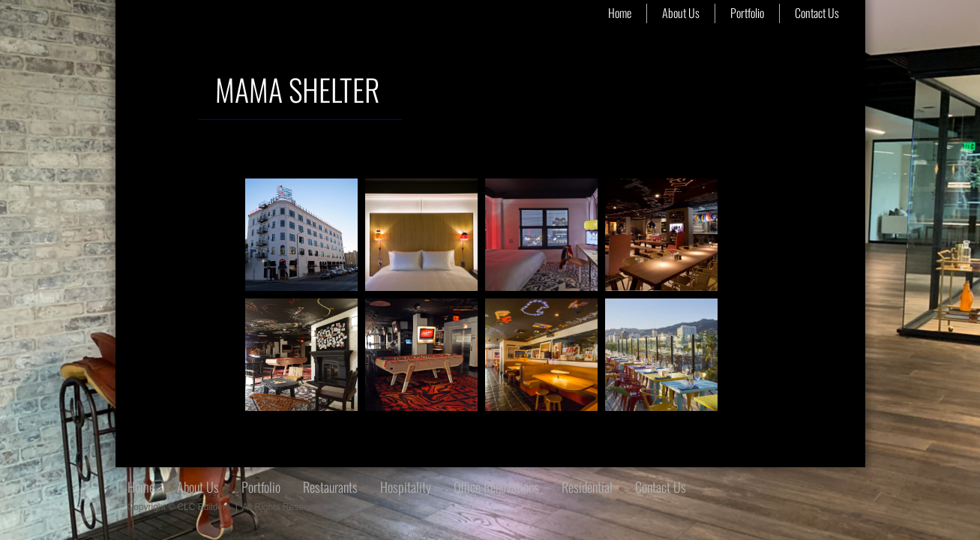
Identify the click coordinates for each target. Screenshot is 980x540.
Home (619, 13)
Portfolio (747, 13)
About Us (681, 13)
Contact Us (817, 13)
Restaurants (330, 486)
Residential (587, 486)
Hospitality (405, 486)
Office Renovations (496, 486)
